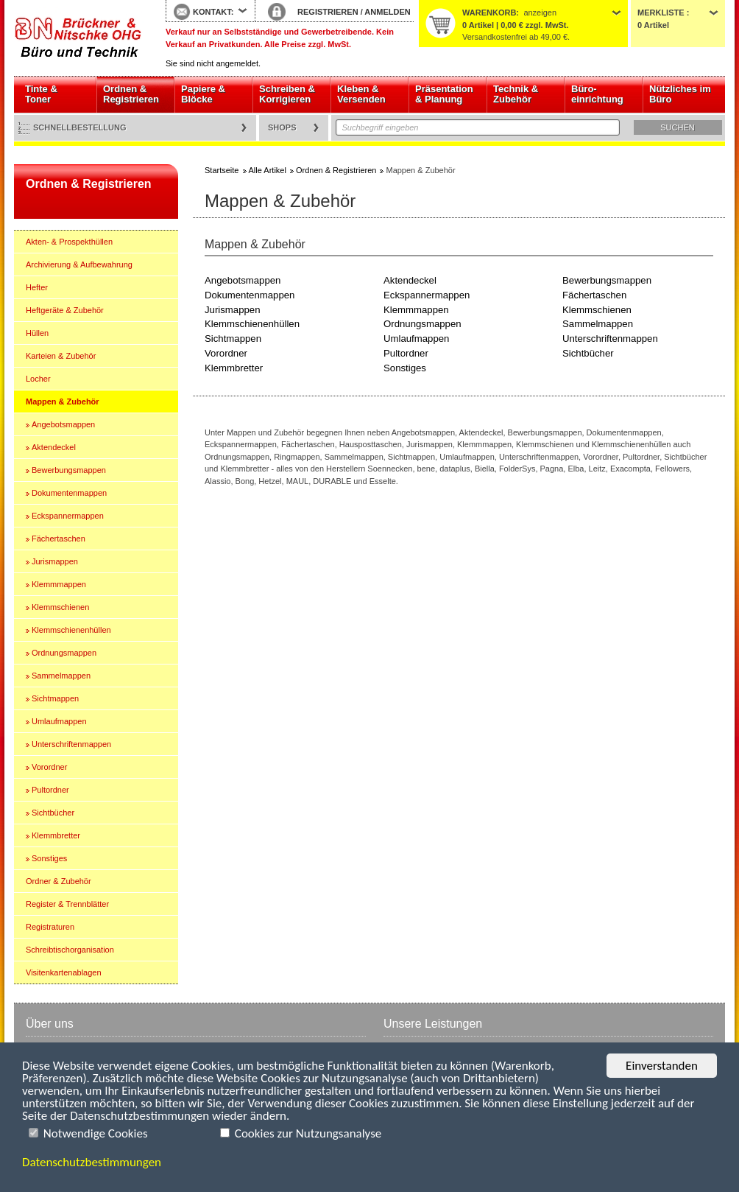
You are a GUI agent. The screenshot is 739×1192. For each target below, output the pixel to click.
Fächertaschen (58, 538)
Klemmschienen (60, 607)
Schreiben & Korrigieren (287, 94)
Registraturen (50, 926)
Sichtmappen (55, 698)
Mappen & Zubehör (62, 401)
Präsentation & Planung (444, 94)
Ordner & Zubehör (58, 881)
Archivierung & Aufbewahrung (79, 264)
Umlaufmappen (59, 721)
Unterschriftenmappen (71, 744)
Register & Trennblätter (67, 904)
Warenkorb (489, 12)
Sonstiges (49, 858)
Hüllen (37, 333)
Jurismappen (55, 561)
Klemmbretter (56, 835)
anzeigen (539, 12)
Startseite (79, 38)
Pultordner (50, 789)
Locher (38, 378)
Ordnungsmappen (64, 652)
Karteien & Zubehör (61, 355)
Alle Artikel (267, 170)
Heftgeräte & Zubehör (65, 310)
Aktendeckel (54, 447)
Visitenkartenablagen (64, 972)
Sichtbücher (53, 812)
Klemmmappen (59, 584)
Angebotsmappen (63, 424)
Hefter (37, 287)
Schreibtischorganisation (70, 949)
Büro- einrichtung (597, 94)
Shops (282, 127)
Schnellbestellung (80, 127)
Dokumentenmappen (69, 492)
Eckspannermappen (68, 515)
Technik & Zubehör (515, 94)
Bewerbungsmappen (69, 470)
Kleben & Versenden (361, 94)
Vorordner (49, 766)
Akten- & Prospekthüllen (69, 241)
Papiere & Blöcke (203, 94)
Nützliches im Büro (680, 94)
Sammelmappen (61, 675)
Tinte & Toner (41, 94)
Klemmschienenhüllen (71, 629)
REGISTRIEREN (327, 11)
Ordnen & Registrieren (131, 94)
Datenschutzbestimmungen (91, 1162)
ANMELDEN (387, 11)
